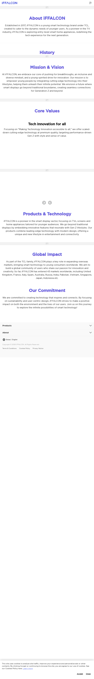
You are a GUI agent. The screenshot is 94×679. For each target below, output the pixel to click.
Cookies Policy (24, 348)
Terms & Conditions (9, 348)
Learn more (28, 668)
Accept (80, 674)
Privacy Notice (38, 348)
